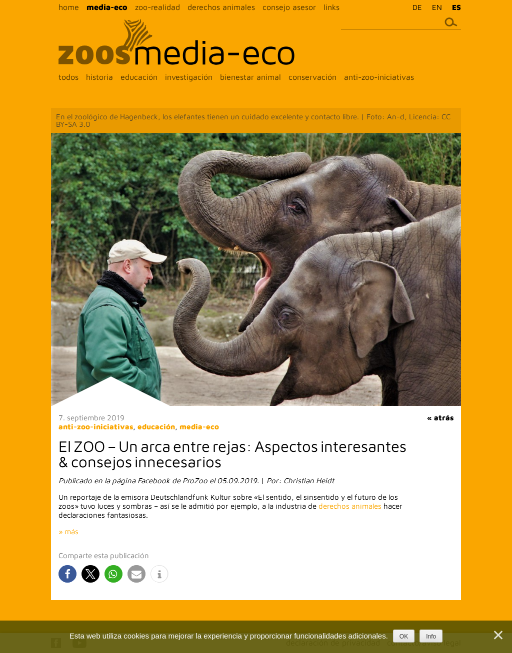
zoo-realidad (157, 6)
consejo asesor (289, 6)
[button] (67, 574)
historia (99, 76)
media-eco (107, 6)
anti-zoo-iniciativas (379, 76)
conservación (312, 76)
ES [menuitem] (456, 7)
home (68, 6)
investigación (188, 76)
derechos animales (221, 6)
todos (68, 76)
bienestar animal (250, 76)
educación (139, 76)
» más (68, 531)
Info (431, 636)
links (332, 6)
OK (404, 636)
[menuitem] (415, 7)
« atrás (440, 417)
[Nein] (497, 635)
